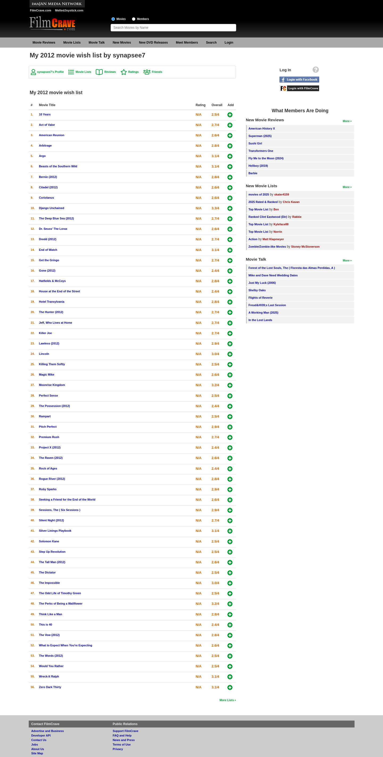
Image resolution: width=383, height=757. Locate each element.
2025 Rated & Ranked (263, 201)
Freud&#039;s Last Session (267, 305)
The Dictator (47, 572)
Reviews (110, 71)
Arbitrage (45, 145)
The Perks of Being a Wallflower (60, 603)
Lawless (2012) (49, 343)
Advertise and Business (47, 731)
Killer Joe (45, 333)
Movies (121, 19)
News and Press (124, 740)
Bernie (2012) (48, 176)
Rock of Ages (48, 468)
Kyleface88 (280, 224)
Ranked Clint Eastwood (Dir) (267, 216)
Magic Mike (47, 374)
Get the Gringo (49, 260)
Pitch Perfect (48, 426)
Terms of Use (122, 744)
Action (252, 239)
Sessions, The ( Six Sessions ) (59, 509)
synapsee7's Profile (50, 71)
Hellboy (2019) (258, 165)
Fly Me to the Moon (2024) (266, 158)
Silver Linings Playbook (55, 530)
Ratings (133, 71)
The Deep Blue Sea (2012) (56, 218)
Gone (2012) (47, 270)
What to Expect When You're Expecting (65, 645)
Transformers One (260, 150)
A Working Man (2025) (263, 312)
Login (229, 42)
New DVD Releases (153, 42)
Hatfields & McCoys (52, 280)
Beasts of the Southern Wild (58, 166)
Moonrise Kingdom (52, 384)
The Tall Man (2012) (52, 562)
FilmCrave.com (40, 10)
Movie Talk (97, 42)
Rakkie (297, 216)
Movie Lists (72, 42)
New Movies (122, 42)
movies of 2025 (258, 194)
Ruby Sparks (48, 489)
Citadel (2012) (48, 187)
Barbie (252, 173)
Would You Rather (51, 666)
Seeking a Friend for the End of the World (67, 499)
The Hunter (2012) (51, 312)
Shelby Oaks (257, 290)
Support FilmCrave (126, 731)
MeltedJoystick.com (69, 10)
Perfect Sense (48, 395)
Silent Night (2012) (51, 520)
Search (211, 42)
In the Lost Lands (260, 320)
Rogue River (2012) (52, 478)
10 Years (45, 114)
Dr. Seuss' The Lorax (53, 228)
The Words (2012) (51, 655)
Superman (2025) (260, 136)
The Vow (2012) (49, 635)
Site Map (37, 753)
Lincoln (44, 353)
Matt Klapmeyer (273, 239)
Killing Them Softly (52, 364)
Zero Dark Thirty (50, 687)
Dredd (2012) (47, 239)
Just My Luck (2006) (262, 282)
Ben (276, 209)
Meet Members (187, 42)
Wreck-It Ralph (49, 676)
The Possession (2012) (54, 405)
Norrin (277, 231)
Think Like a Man (50, 614)
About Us (37, 749)
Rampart (45, 416)
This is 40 (45, 624)
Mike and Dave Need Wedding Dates (273, 275)
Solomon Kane (49, 541)
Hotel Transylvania (51, 301)
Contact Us (39, 740)
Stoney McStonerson (305, 246)
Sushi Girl (255, 143)
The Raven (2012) (51, 457)
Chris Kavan (291, 201)
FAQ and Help (122, 735)
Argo (42, 155)
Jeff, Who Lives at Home (55, 322)
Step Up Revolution (52, 551)
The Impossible (49, 582)
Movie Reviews (44, 42)
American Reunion (51, 135)
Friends (157, 71)
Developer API (41, 735)
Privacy (118, 749)
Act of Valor (47, 124)
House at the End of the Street (59, 291)
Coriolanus (46, 197)
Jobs (34, 744)
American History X (261, 128)
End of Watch (48, 249)
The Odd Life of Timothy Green (60, 593)
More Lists (226, 700)
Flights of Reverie (260, 297)
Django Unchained (51, 208)
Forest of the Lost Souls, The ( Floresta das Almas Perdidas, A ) (291, 267)
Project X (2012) (50, 447)
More (346, 121)
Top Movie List (258, 209)
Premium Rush (49, 437)
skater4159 (281, 194)
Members (143, 19)
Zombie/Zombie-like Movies (267, 246)
